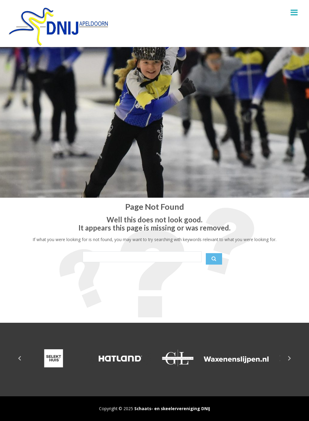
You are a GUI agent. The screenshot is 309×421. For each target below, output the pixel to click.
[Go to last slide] (20, 358)
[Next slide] (289, 358)
